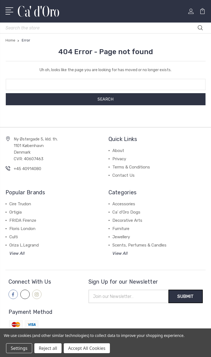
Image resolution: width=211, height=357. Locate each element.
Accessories (123, 203)
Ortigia (15, 212)
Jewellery (121, 236)
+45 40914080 (27, 168)
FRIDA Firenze (22, 220)
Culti (13, 236)
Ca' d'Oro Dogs (126, 212)
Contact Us (123, 175)
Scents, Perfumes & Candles (139, 245)
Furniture (120, 228)
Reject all (48, 348)
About (118, 150)
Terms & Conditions (131, 167)
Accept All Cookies (87, 348)
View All (17, 253)
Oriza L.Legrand (24, 245)
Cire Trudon (20, 203)
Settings (19, 348)
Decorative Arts (127, 220)
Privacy (119, 158)
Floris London (22, 228)
